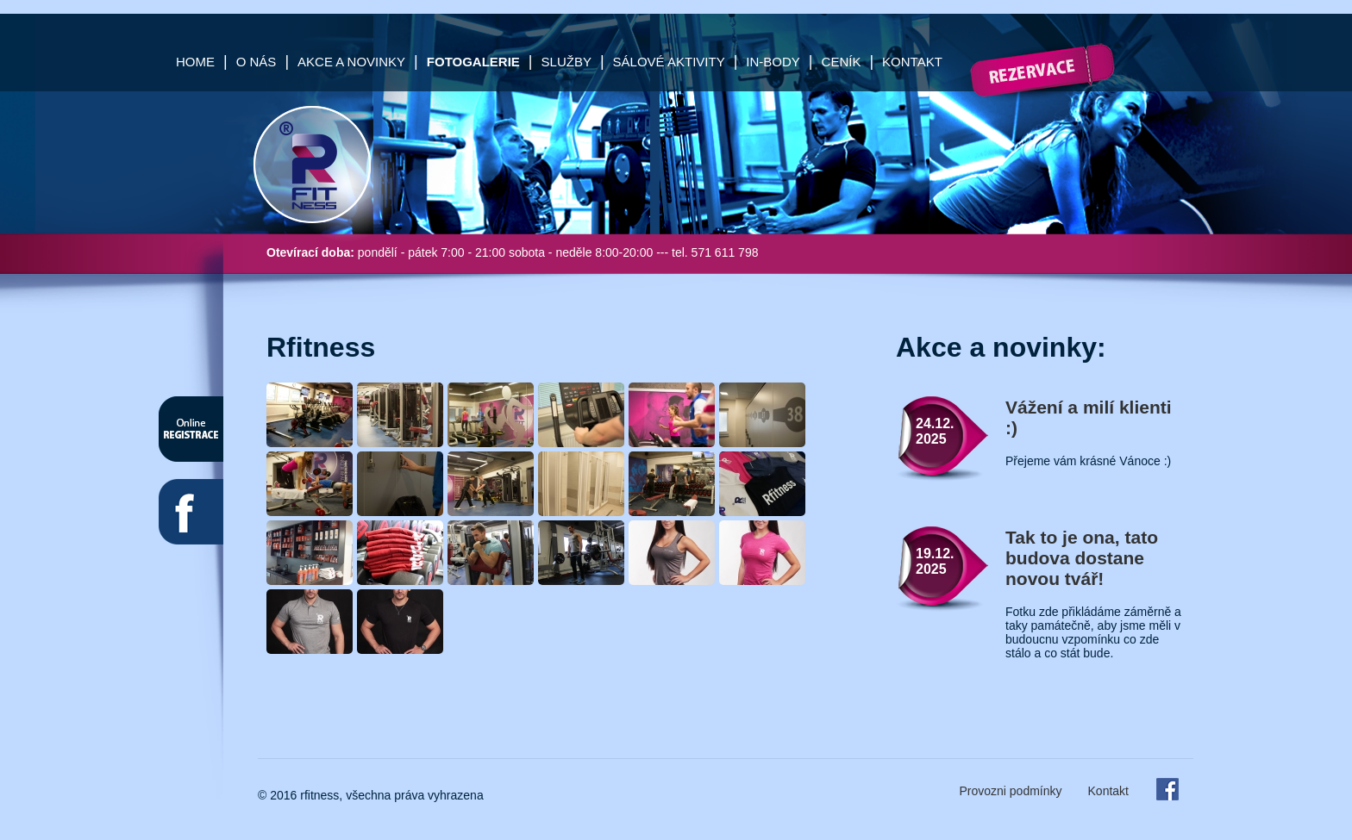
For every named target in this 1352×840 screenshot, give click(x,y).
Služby (566, 61)
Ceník (841, 61)
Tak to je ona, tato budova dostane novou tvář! (1081, 557)
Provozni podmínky (1010, 791)
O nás (256, 61)
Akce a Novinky (351, 61)
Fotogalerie (473, 61)
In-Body (773, 61)
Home (195, 61)
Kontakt (912, 61)
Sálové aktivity (669, 61)
